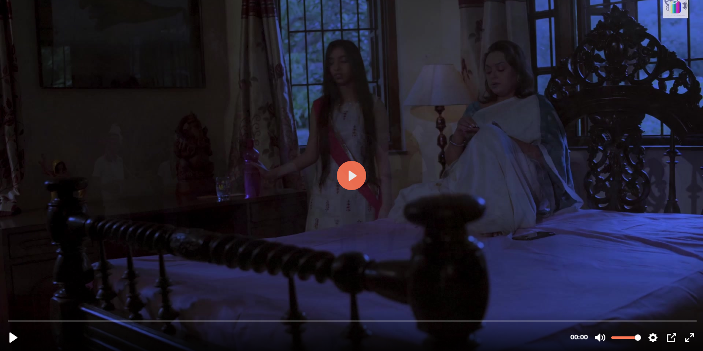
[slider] (352, 320)
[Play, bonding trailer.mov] (13, 337)
